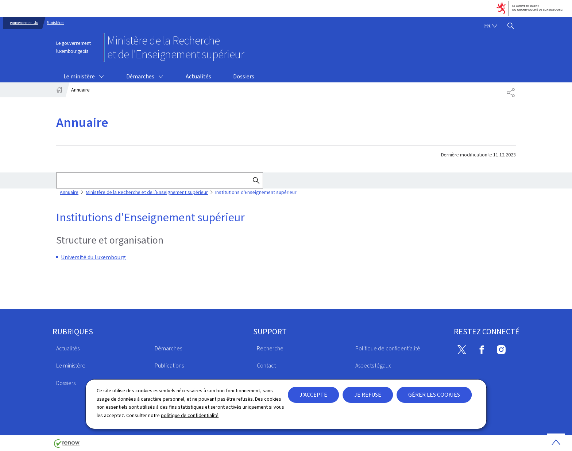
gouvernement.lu (24, 23)
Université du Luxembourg (93, 257)
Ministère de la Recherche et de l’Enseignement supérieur (147, 192)
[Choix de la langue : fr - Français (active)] (490, 26)
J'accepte (313, 394)
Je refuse (367, 394)
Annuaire (69, 192)
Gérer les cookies (434, 394)
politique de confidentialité (190, 415)
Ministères (55, 23)
